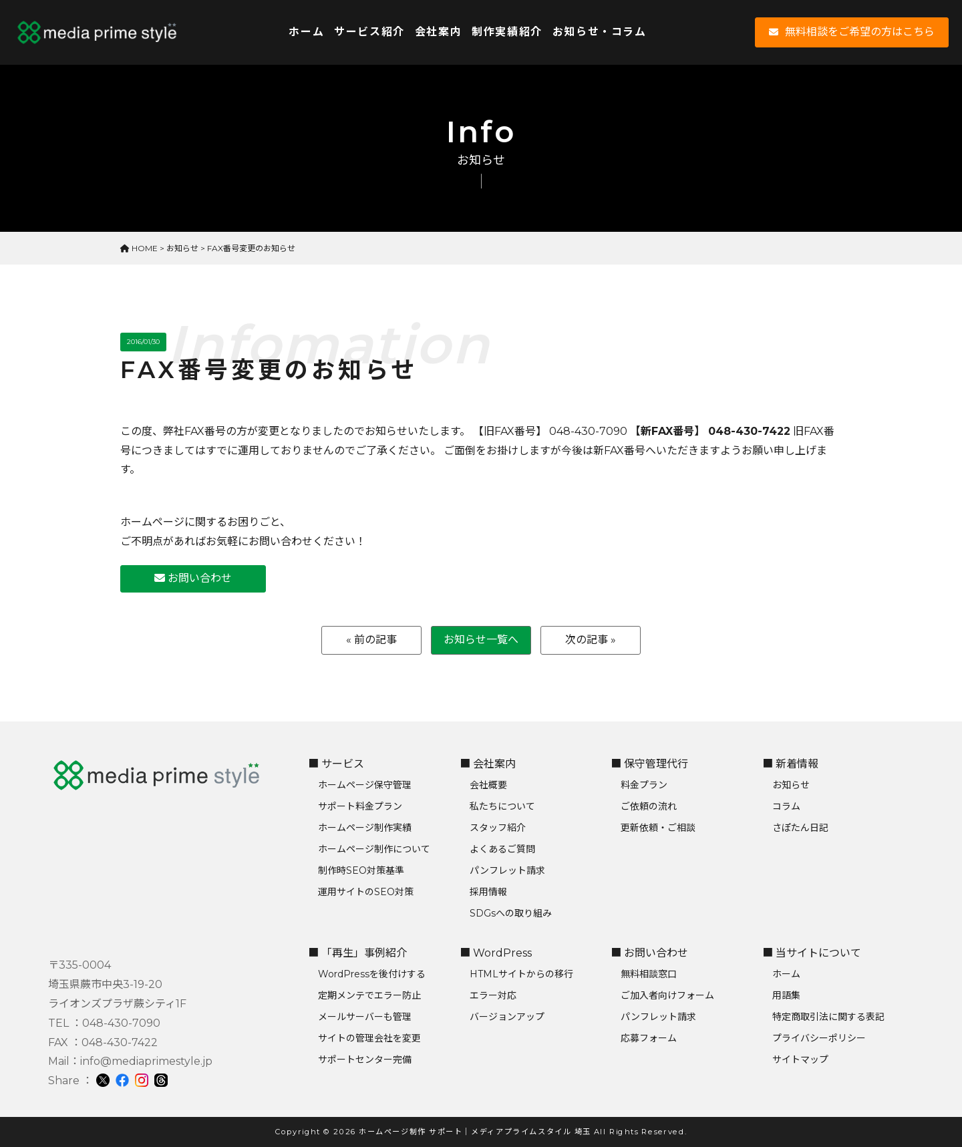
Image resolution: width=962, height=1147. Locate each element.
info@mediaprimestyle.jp (146, 1061)
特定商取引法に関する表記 (828, 1017)
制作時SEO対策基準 (361, 870)
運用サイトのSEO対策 (366, 892)
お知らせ (791, 785)
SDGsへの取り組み (511, 913)
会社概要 (488, 785)
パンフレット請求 (507, 870)
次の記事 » (590, 639)
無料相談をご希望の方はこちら (852, 31)
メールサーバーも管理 (365, 1017)
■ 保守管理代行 (649, 764)
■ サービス (336, 764)
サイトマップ (800, 1059)
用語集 (786, 995)
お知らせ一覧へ (481, 639)
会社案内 (438, 31)
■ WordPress (496, 953)
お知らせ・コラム (599, 31)
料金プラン (644, 785)
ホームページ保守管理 (365, 785)
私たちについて (502, 806)
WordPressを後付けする (372, 974)
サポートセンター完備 (365, 1059)
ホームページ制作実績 (365, 828)
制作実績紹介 (507, 31)
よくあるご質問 (502, 849)
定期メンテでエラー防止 (369, 995)
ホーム (306, 31)
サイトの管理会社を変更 (369, 1038)
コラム (786, 806)
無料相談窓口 (649, 974)
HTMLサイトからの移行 (521, 974)
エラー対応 (493, 995)
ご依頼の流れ (649, 806)
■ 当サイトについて (811, 953)
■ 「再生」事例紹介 (357, 953)
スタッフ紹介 (498, 828)
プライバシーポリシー (819, 1038)
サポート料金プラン (360, 806)
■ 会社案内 (488, 764)
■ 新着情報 (790, 764)
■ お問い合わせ (649, 953)
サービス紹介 (369, 31)
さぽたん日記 (800, 828)
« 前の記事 (371, 639)
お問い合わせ (193, 578)
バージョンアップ (507, 1017)
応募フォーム (649, 1038)
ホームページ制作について (374, 849)
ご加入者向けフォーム (667, 995)
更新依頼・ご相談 (658, 828)
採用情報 (488, 892)
